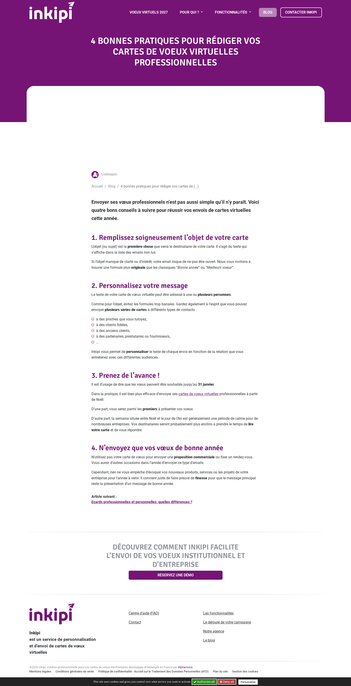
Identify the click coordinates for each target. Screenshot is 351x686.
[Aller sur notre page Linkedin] (281, 613)
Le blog (209, 640)
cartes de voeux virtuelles (199, 394)
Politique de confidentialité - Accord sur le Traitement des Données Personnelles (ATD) (153, 671)
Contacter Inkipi (301, 12)
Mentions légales (40, 671)
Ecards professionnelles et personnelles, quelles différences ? (141, 502)
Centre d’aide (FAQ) (144, 613)
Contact (135, 622)
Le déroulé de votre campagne (227, 622)
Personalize (249, 682)
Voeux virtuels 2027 (149, 12)
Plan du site (220, 671)
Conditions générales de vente (75, 671)
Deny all (228, 682)
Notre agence (213, 631)
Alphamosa (185, 667)
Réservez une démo (176, 575)
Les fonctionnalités (218, 613)
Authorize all (204, 682)
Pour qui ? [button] (190, 12)
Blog (267, 12)
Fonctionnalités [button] (231, 12)
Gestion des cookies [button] (245, 671)
